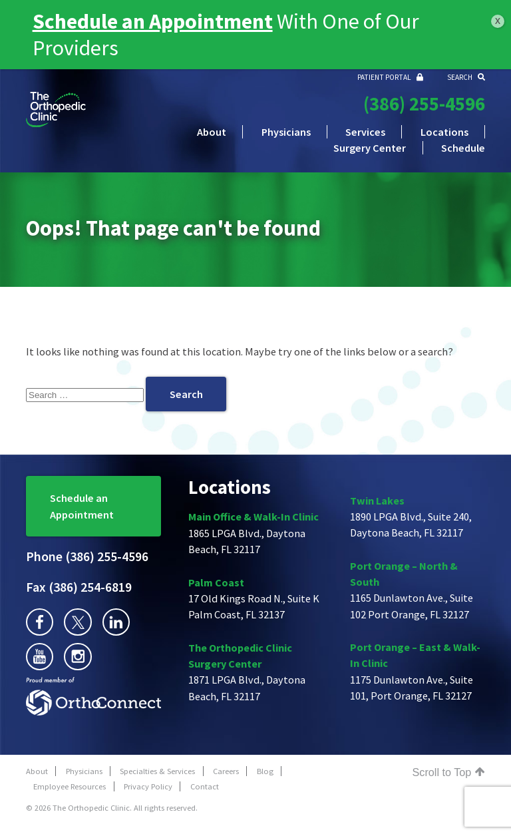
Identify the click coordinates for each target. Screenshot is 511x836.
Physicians (286, 131)
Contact (204, 786)
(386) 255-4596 (424, 104)
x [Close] (497, 20)
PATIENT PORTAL (390, 77)
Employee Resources (69, 786)
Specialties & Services (157, 771)
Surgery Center (369, 147)
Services (365, 131)
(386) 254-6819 (79, 587)
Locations (444, 131)
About (211, 131)
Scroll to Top (449, 772)
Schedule (463, 147)
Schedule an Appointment (82, 506)
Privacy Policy (148, 786)
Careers (226, 771)
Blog (265, 771)
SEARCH (466, 77)
